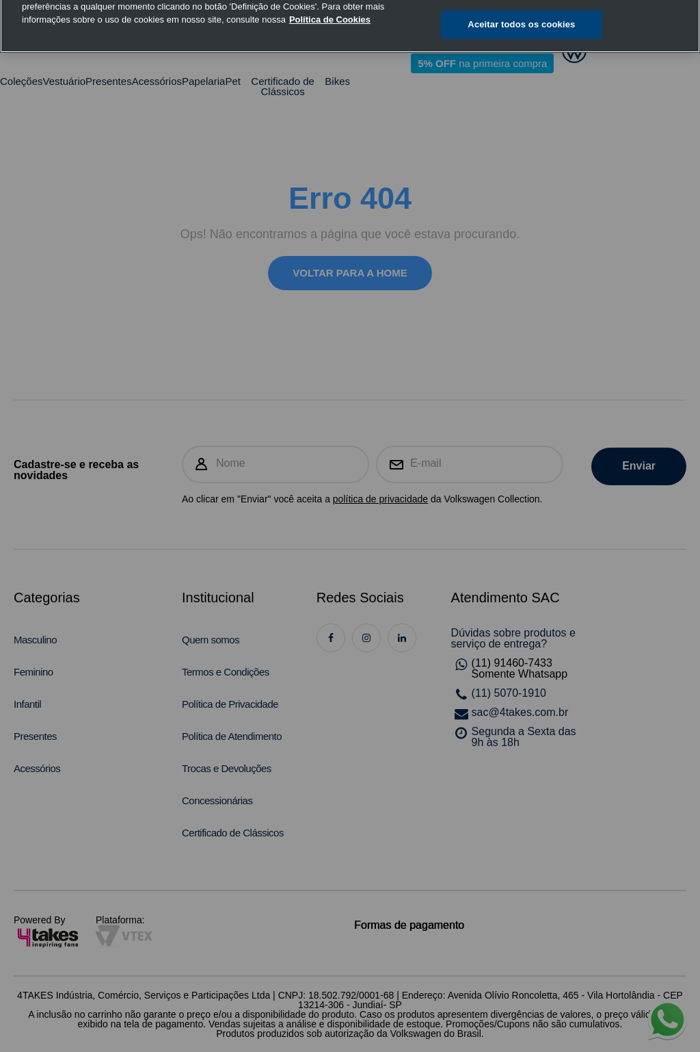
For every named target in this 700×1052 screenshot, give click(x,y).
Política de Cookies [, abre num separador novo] (330, 6)
